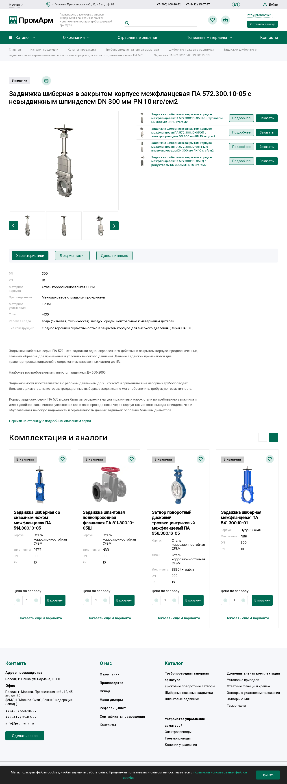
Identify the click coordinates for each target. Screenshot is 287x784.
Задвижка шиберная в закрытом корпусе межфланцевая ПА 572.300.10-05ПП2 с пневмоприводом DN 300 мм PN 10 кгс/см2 (182, 146)
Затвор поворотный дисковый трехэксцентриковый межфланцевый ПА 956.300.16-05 (173, 523)
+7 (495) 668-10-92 (169, 4)
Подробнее (241, 118)
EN (236, 4)
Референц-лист (113, 708)
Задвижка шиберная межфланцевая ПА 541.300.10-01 (241, 517)
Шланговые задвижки (182, 699)
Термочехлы (236, 706)
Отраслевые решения (138, 38)
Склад (105, 691)
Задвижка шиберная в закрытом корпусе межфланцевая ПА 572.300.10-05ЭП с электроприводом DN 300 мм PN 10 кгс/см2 (183, 132)
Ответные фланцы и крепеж (248, 686)
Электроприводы (178, 732)
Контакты (269, 38)
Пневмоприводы (178, 738)
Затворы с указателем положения (253, 693)
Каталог (22, 38)
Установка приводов (243, 680)
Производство (111, 683)
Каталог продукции (44, 49)
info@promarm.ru (259, 15)
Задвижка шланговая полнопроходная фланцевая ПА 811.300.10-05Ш (108, 520)
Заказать (267, 118)
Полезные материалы (206, 38)
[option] (63, 160)
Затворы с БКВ (238, 699)
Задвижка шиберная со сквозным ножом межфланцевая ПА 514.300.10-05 (37, 520)
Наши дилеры (111, 700)
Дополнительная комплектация (253, 673)
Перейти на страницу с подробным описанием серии (50, 421)
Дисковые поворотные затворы (190, 686)
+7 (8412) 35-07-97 (198, 4)
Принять (267, 775)
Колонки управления (181, 745)
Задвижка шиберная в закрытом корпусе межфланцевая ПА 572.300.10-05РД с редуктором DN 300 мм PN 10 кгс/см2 (181, 161)
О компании (74, 38)
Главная (15, 49)
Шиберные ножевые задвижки (191, 49)
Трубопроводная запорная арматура (132, 49)
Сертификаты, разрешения (122, 717)
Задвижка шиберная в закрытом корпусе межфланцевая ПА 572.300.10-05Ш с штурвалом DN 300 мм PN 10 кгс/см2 (187, 118)
